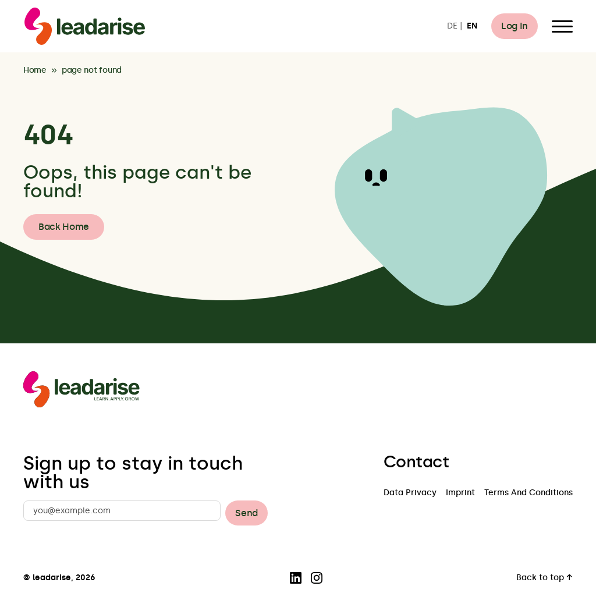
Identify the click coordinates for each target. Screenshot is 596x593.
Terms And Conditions (528, 493)
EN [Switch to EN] (472, 26)
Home (35, 70)
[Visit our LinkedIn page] (295, 578)
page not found (92, 70)
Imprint (460, 493)
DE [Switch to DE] (452, 26)
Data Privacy (410, 493)
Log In (514, 25)
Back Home (63, 226)
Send (246, 513)
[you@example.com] (122, 510)
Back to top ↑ (544, 578)
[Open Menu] (562, 26)
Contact (416, 462)
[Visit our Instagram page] (316, 578)
